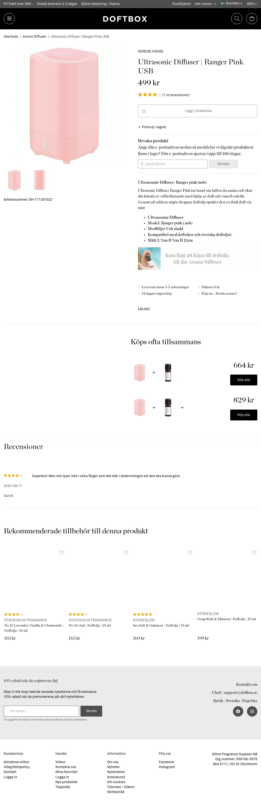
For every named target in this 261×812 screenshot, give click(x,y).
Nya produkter (66, 782)
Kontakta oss (246, 684)
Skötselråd (115, 792)
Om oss (112, 762)
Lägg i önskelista (177, 111)
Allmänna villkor (16, 762)
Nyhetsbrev (116, 772)
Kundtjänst (181, 4)
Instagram (167, 767)
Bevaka (223, 164)
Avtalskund (116, 777)
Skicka (91, 711)
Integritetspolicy (17, 767)
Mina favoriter (66, 772)
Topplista (62, 787)
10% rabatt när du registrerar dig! (31, 681)
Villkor (60, 762)
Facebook (166, 762)
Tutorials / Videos (120, 787)
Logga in (10, 777)
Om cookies (116, 782)
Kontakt (10, 772)
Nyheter (113, 767)
